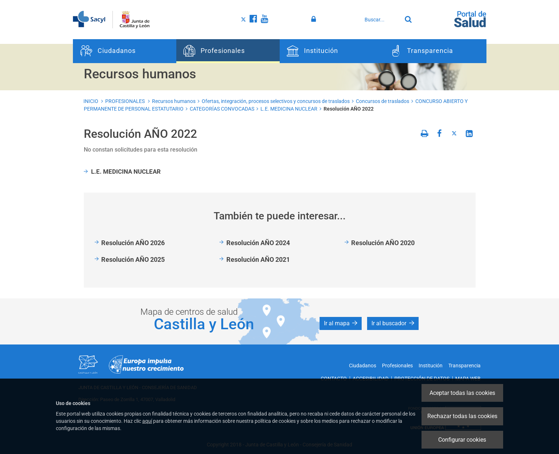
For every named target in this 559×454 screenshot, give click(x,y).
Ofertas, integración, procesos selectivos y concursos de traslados (276, 101)
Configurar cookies (462, 439)
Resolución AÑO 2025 (133, 259)
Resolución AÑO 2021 (258, 259)
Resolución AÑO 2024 (258, 243)
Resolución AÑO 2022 (349, 109)
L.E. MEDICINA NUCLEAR (288, 109)
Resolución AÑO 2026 (133, 243)
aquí (147, 421)
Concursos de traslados (382, 101)
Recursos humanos (174, 101)
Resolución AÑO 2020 (383, 243)
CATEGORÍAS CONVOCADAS (222, 109)
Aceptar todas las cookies (462, 392)
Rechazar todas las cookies (462, 416)
